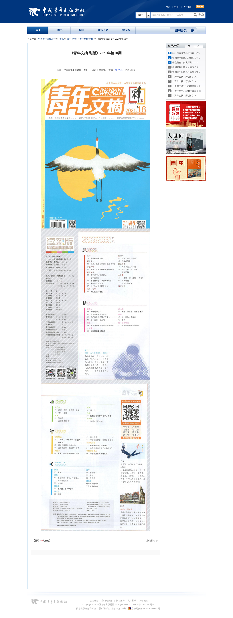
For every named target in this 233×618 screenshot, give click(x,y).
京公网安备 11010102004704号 (144, 608)
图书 (140, 15)
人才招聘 (132, 600)
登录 (168, 7)
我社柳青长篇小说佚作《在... (186, 53)
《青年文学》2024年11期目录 (186, 91)
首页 (38, 30)
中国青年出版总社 (56, 11)
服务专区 (103, 30)
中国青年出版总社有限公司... (186, 58)
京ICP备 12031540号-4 (143, 604)
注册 (176, 7)
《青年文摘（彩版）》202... (185, 76)
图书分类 (181, 30)
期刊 (81, 30)
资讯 (61, 39)
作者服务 (120, 600)
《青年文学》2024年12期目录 (186, 86)
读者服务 (94, 600)
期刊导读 (71, 39)
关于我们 (187, 7)
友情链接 (143, 600)
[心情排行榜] (152, 540)
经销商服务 (107, 600)
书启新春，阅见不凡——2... (185, 62)
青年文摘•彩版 (86, 39)
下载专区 (125, 30)
